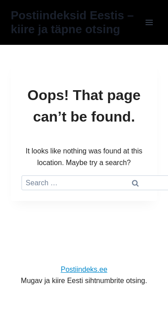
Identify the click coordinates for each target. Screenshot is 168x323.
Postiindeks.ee (83, 269)
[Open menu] (149, 22)
